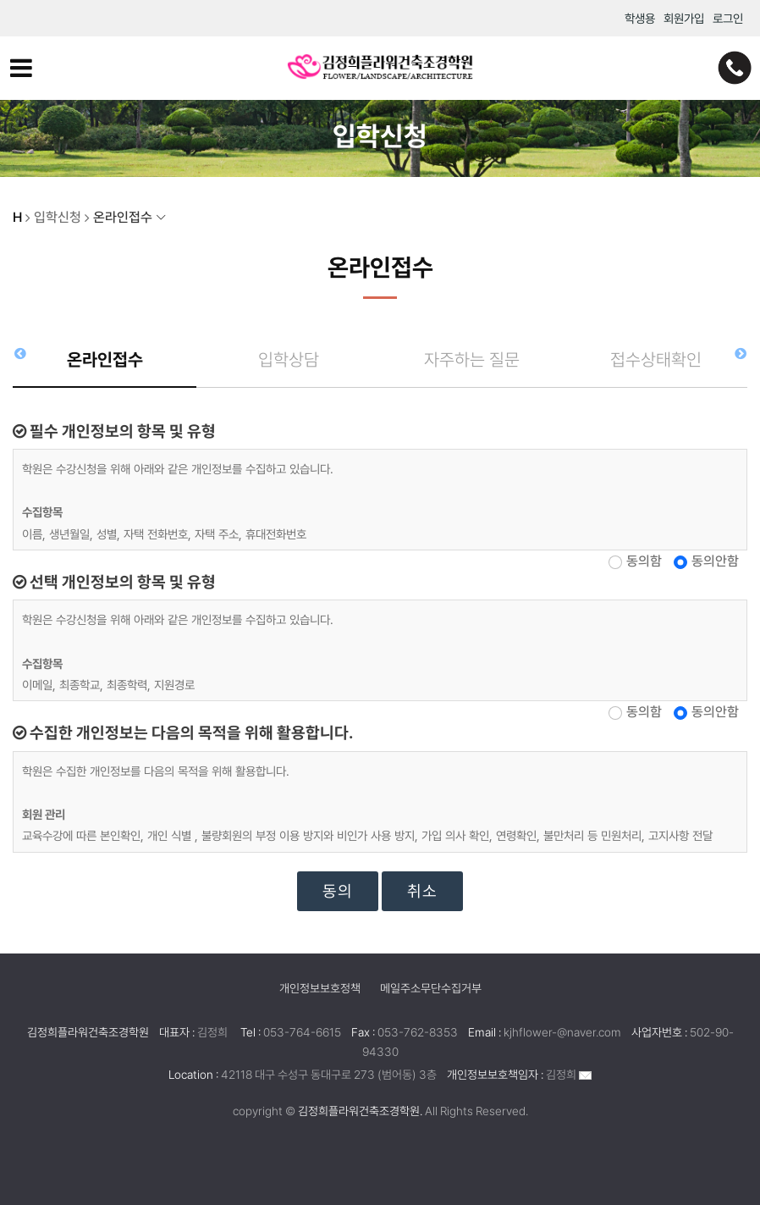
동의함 (644, 561)
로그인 (728, 18)
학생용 (640, 18)
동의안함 (715, 561)
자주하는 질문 (472, 359)
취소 (422, 891)
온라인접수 (105, 359)
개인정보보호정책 (320, 988)
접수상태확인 (656, 359)
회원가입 (684, 18)
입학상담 (288, 359)
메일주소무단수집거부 (431, 988)
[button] (740, 353)
